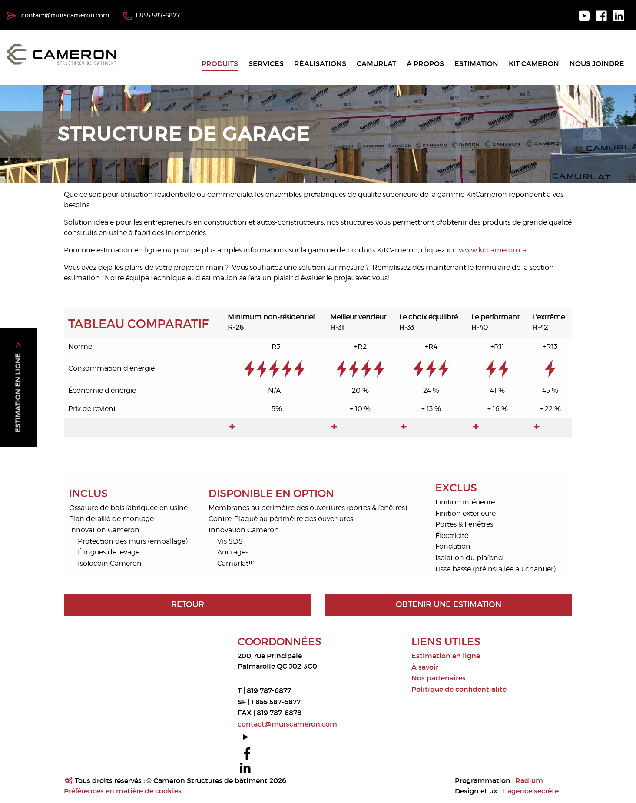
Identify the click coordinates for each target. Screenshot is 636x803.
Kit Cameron (534, 63)
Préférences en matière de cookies (123, 790)
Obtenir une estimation (448, 604)
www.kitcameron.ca (493, 250)
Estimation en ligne (445, 655)
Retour (187, 604)
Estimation (476, 63)
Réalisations (320, 63)
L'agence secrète (530, 790)
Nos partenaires (438, 678)
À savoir (424, 667)
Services (266, 63)
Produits (220, 63)
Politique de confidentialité (459, 689)
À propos (425, 63)
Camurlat (376, 63)
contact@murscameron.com (58, 15)
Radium (529, 780)
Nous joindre (597, 63)
